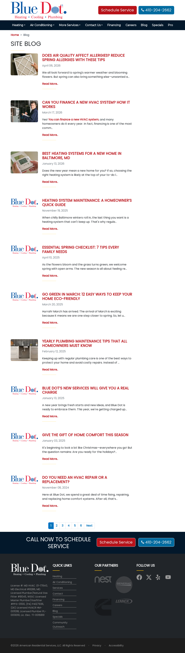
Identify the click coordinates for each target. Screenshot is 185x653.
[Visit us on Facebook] (139, 578)
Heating (57, 576)
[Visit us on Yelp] (158, 578)
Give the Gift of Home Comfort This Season (85, 434)
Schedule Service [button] (117, 10)
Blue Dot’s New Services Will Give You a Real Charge (85, 390)
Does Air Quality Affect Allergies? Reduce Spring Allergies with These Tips (83, 57)
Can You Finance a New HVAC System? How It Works (86, 104)
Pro (170, 25)
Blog (144, 25)
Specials (157, 25)
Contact (58, 593)
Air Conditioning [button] (41, 25)
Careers (131, 25)
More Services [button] (68, 25)
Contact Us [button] (93, 25)
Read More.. (50, 84)
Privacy (96, 645)
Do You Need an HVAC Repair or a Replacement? (74, 479)
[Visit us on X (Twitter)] (149, 578)
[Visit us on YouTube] (168, 578)
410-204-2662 (156, 10)
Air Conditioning (62, 582)
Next (89, 526)
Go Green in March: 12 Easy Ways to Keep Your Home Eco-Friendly (87, 296)
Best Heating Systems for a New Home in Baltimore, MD (81, 155)
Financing (114, 25)
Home (15, 35)
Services (58, 588)
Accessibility (116, 645)
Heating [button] (17, 25)
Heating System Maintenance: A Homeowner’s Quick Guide (87, 202)
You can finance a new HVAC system (73, 120)
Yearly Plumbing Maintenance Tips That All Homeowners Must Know (84, 343)
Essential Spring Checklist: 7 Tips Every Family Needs (80, 249)
